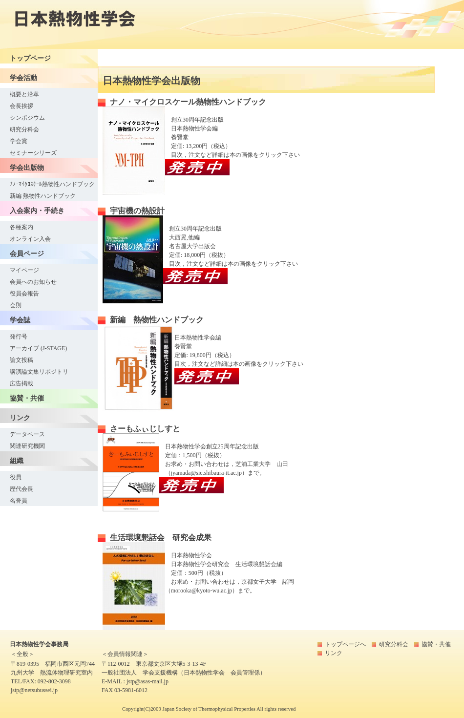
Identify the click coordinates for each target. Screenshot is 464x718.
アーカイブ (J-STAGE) (38, 348)
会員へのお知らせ (33, 281)
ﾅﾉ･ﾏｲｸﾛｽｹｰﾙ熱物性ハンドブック (52, 184)
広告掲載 (21, 383)
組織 (16, 461)
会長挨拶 (21, 106)
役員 (15, 477)
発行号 (18, 336)
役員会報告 (24, 293)
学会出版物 (27, 167)
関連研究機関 (27, 446)
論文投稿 (21, 360)
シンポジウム (27, 117)
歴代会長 (21, 489)
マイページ (24, 270)
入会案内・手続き (37, 210)
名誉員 (18, 500)
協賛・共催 (27, 398)
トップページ (30, 58)
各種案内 (21, 227)
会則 (15, 305)
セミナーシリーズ (33, 152)
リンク (20, 418)
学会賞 (18, 141)
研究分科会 (24, 129)
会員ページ (27, 253)
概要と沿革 (24, 94)
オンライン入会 (30, 238)
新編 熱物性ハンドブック (43, 195)
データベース (27, 434)
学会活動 (23, 78)
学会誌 (20, 320)
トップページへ (345, 644)
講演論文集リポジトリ (39, 371)
